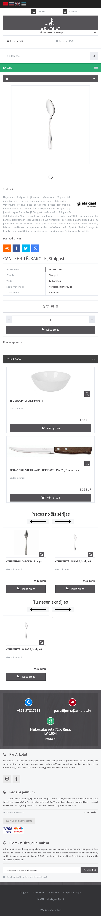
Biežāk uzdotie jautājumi (50, 899)
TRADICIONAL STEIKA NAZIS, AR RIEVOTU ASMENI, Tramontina (44, 470)
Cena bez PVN (65, 40)
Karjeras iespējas (72, 892)
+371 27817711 (52, 11)
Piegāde (24, 892)
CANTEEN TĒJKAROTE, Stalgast (73, 561)
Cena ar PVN (15, 40)
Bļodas (20, 408)
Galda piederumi (17, 477)
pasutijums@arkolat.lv (87, 11)
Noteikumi (38, 892)
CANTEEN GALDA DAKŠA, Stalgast (25, 561)
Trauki (13, 408)
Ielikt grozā (50, 329)
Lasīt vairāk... (91, 812)
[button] (52, 617)
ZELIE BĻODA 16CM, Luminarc (26, 400)
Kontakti (54, 892)
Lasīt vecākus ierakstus (19, 820)
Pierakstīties (89, 869)
